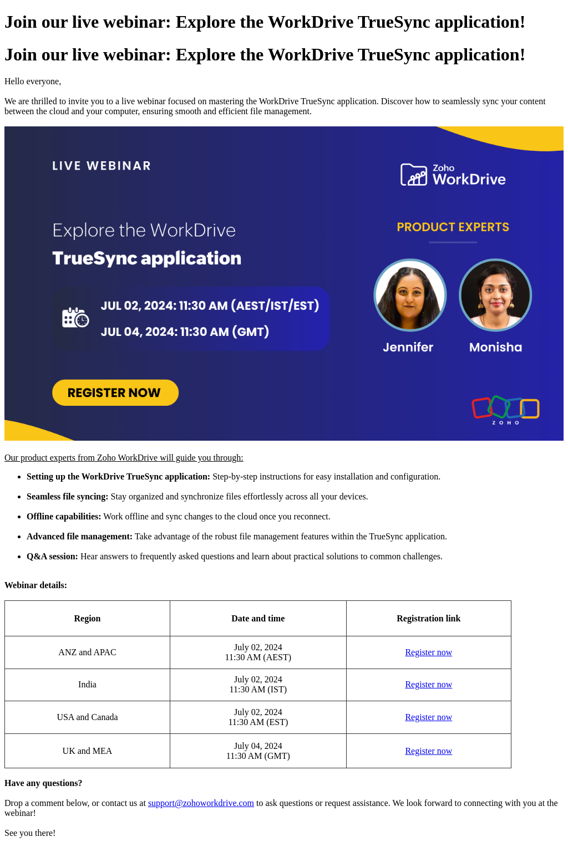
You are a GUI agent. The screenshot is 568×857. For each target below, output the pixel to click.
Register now (428, 652)
